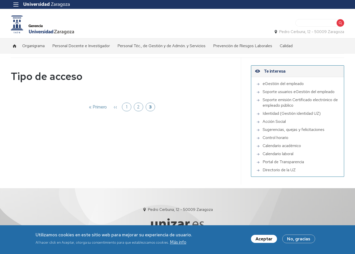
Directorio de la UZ (279, 170)
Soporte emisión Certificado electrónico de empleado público (300, 102)
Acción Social (274, 121)
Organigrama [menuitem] (33, 45)
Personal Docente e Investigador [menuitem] (81, 45)
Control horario (275, 137)
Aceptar (264, 239)
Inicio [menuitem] (14, 46)
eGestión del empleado (283, 83)
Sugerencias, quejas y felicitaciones (293, 129)
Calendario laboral (278, 153)
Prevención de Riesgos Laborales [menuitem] (242, 45)
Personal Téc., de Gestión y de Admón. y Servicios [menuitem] (161, 45)
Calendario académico (282, 145)
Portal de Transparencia (283, 161)
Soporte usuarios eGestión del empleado (299, 91)
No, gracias (298, 239)
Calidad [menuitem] (286, 45)
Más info (178, 242)
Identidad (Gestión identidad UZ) (292, 113)
